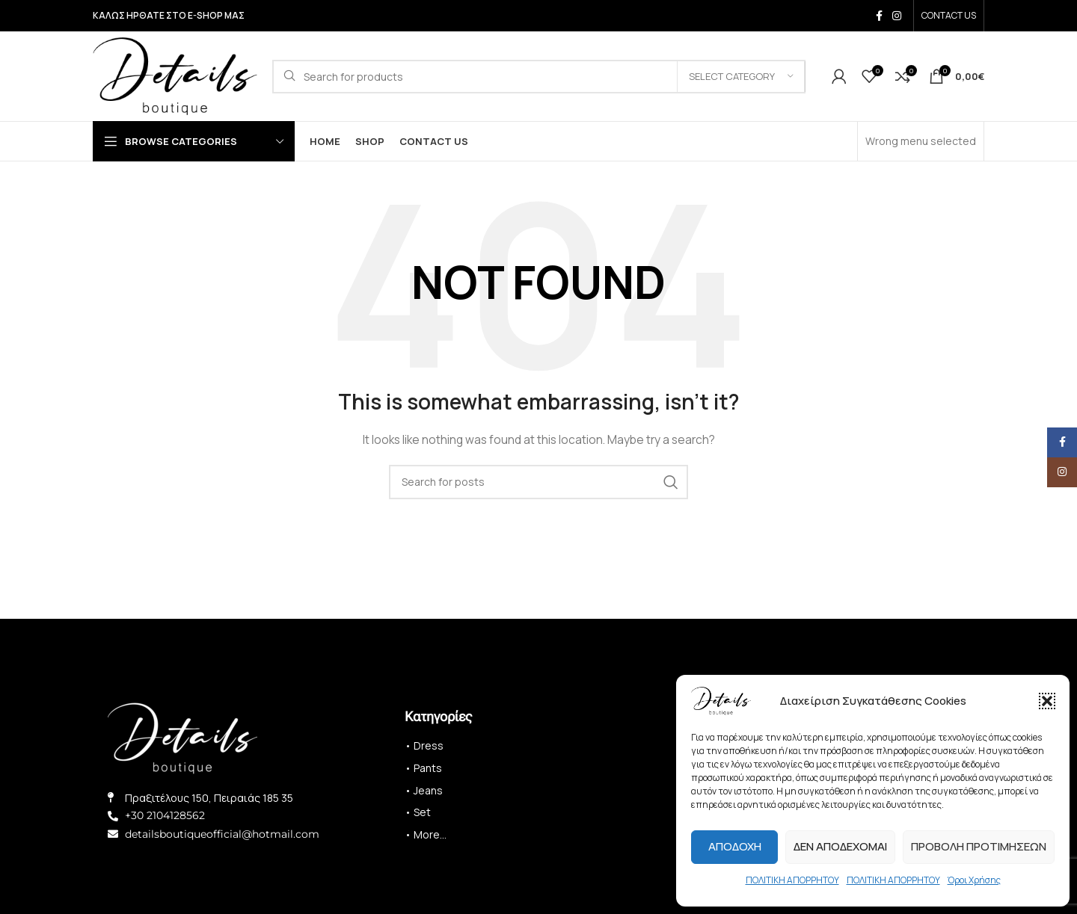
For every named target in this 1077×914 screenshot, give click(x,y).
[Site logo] (175, 75)
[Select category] (741, 76)
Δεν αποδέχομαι (840, 846)
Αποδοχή (734, 846)
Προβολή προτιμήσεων (978, 846)
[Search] (539, 76)
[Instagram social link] (897, 16)
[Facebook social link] (879, 16)
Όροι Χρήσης (974, 880)
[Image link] (182, 736)
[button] (1047, 701)
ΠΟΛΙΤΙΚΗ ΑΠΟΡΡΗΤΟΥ (792, 880)
